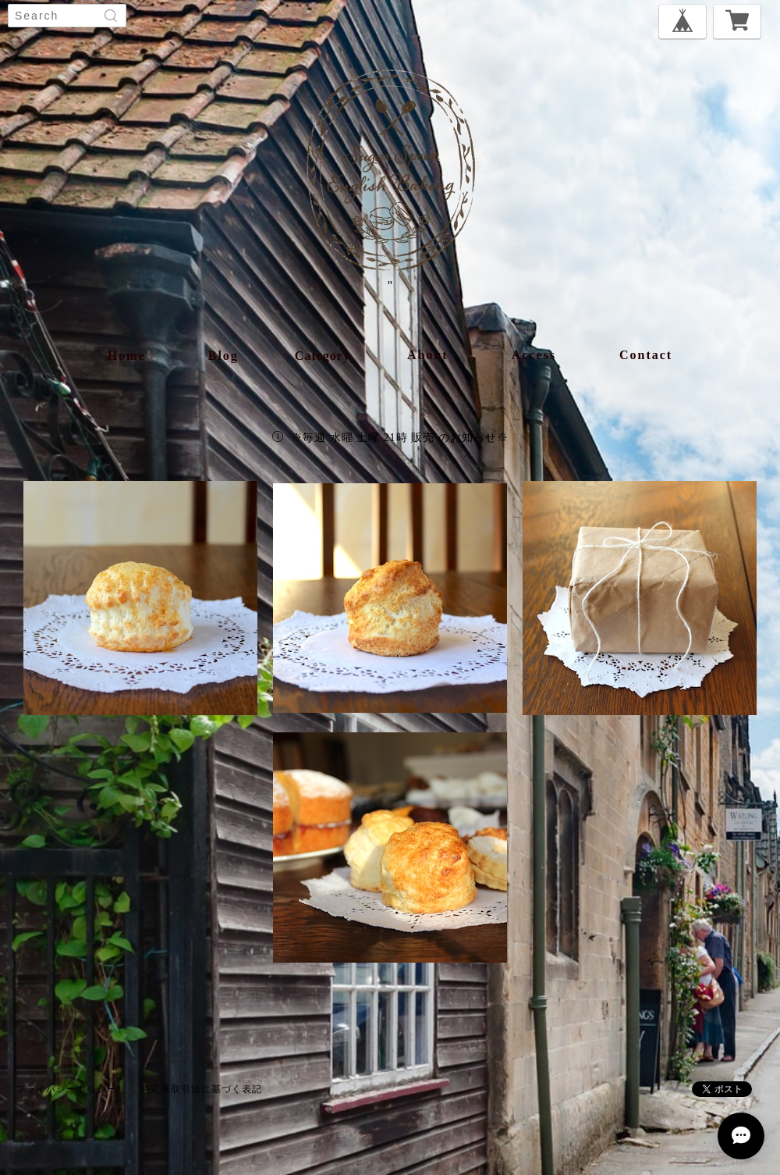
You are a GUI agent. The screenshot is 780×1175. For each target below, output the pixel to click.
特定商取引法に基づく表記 (201, 1089)
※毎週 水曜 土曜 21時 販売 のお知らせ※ (400, 437)
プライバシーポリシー (66, 1089)
